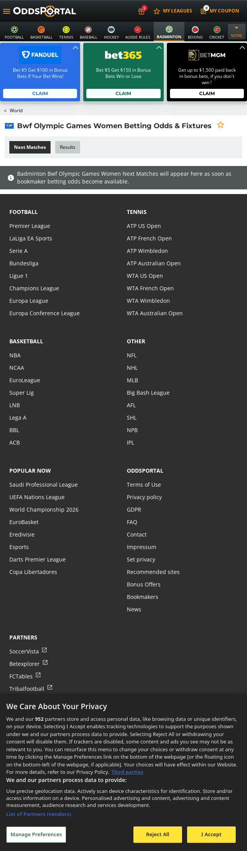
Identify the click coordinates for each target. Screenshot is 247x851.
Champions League (33, 288)
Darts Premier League (37, 559)
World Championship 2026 (43, 509)
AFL (131, 405)
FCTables (20, 676)
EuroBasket (23, 522)
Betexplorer (24, 663)
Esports (18, 547)
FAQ (132, 522)
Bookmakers (143, 596)
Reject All (158, 834)
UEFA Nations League (36, 497)
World (16, 110)
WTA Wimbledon (148, 300)
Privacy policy (144, 497)
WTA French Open (149, 288)
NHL (132, 367)
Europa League (28, 300)
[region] (123, 772)
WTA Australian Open (154, 313)
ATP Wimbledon (147, 250)
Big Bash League (147, 392)
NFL (132, 355)
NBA (14, 355)
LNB (14, 405)
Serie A (18, 250)
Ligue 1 (18, 275)
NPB (132, 430)
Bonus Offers (143, 584)
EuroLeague (24, 380)
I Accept (211, 834)
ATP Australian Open (153, 263)
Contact (136, 534)
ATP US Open (143, 226)
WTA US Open (144, 275)
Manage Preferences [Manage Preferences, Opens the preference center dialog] (36, 834)
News (134, 609)
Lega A (17, 417)
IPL (131, 442)
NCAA (16, 367)
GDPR (134, 509)
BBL (14, 430)
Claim (40, 93)
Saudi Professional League (42, 484)
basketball (26, 341)
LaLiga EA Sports (30, 238)
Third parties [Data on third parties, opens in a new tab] (127, 771)
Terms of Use (143, 484)
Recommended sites (152, 572)
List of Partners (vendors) (38, 813)
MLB (132, 380)
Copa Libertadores (32, 572)
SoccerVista (23, 651)
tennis (137, 211)
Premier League (29, 226)
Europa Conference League (43, 313)
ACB (14, 442)
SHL (132, 417)
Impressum (141, 547)
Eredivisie (21, 534)
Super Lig (21, 392)
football (23, 211)
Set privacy (140, 559)
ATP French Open (149, 238)
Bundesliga (23, 263)
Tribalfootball (26, 688)
